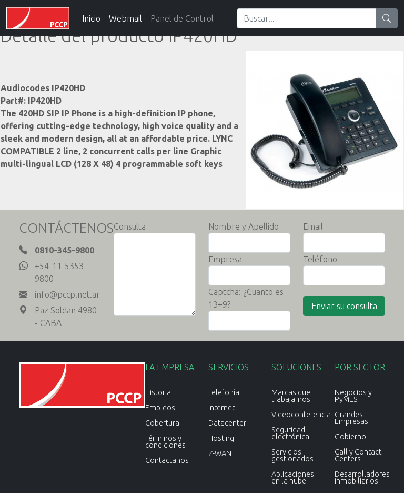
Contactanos (167, 460)
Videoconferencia (301, 414)
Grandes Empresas (351, 418)
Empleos (160, 407)
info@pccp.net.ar (67, 294)
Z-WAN (219, 453)
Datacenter (227, 423)
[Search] (306, 18)
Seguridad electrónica (290, 433)
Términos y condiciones (165, 441)
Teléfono (320, 259)
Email (313, 226)
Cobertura (162, 423)
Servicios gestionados (292, 455)
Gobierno (350, 436)
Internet (221, 407)
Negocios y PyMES (353, 395)
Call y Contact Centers (358, 455)
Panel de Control (182, 18)
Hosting (221, 438)
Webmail (125, 18)
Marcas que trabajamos (290, 395)
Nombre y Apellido (243, 226)
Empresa (225, 259)
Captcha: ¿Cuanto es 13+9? (246, 298)
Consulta (130, 226)
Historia (158, 392)
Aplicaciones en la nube (292, 477)
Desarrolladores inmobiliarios (362, 477)
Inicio (91, 18)
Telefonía (223, 392)
